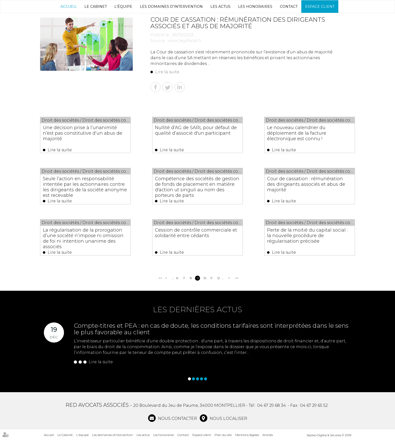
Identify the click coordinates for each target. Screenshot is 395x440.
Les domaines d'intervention (171, 6)
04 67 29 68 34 (271, 405)
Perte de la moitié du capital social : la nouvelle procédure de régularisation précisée (307, 235)
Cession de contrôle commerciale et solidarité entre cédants (196, 232)
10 (205, 278)
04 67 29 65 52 (314, 405)
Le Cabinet (95, 6)
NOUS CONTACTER (177, 418)
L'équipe (123, 6)
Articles (267, 435)
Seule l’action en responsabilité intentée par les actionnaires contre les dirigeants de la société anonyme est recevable (85, 187)
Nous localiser (228, 418)
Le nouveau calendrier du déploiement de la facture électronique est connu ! (296, 133)
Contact (289, 6)
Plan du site (223, 435)
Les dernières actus (197, 309)
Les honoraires (255, 6)
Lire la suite (167, 71)
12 (218, 278)
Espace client (320, 6)
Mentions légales (247, 435)
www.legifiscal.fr (184, 40)
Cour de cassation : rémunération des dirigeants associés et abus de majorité (306, 184)
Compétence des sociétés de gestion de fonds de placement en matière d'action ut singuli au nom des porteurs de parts (197, 187)
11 (211, 278)
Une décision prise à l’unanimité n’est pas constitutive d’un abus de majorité (82, 133)
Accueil (68, 6)
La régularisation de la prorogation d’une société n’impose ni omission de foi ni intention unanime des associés (83, 238)
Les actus (220, 6)
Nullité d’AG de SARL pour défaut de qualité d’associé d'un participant (196, 130)
